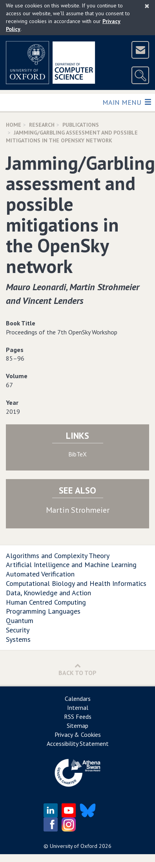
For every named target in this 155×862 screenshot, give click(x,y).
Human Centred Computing (46, 602)
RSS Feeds (77, 716)
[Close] (147, 6)
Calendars (78, 698)
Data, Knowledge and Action (48, 592)
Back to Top (77, 669)
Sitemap (77, 725)
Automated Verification (40, 573)
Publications (80, 124)
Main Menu (126, 102)
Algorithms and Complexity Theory (57, 555)
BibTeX (77, 454)
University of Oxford (73, 845)
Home (13, 124)
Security (17, 629)
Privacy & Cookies (78, 734)
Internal (77, 707)
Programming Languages (43, 611)
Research (42, 124)
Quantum (19, 620)
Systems (18, 639)
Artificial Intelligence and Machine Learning (71, 564)
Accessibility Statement (78, 743)
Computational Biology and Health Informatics (76, 583)
